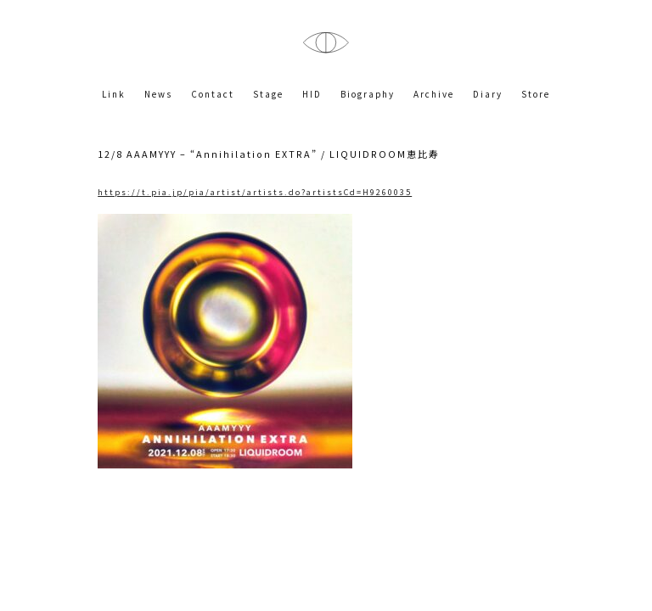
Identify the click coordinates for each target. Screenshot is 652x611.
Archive (433, 93)
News (158, 93)
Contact (212, 93)
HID (312, 93)
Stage (268, 93)
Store (535, 93)
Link (114, 93)
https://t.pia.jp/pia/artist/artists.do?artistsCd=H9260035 (255, 192)
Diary (488, 93)
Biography (367, 93)
